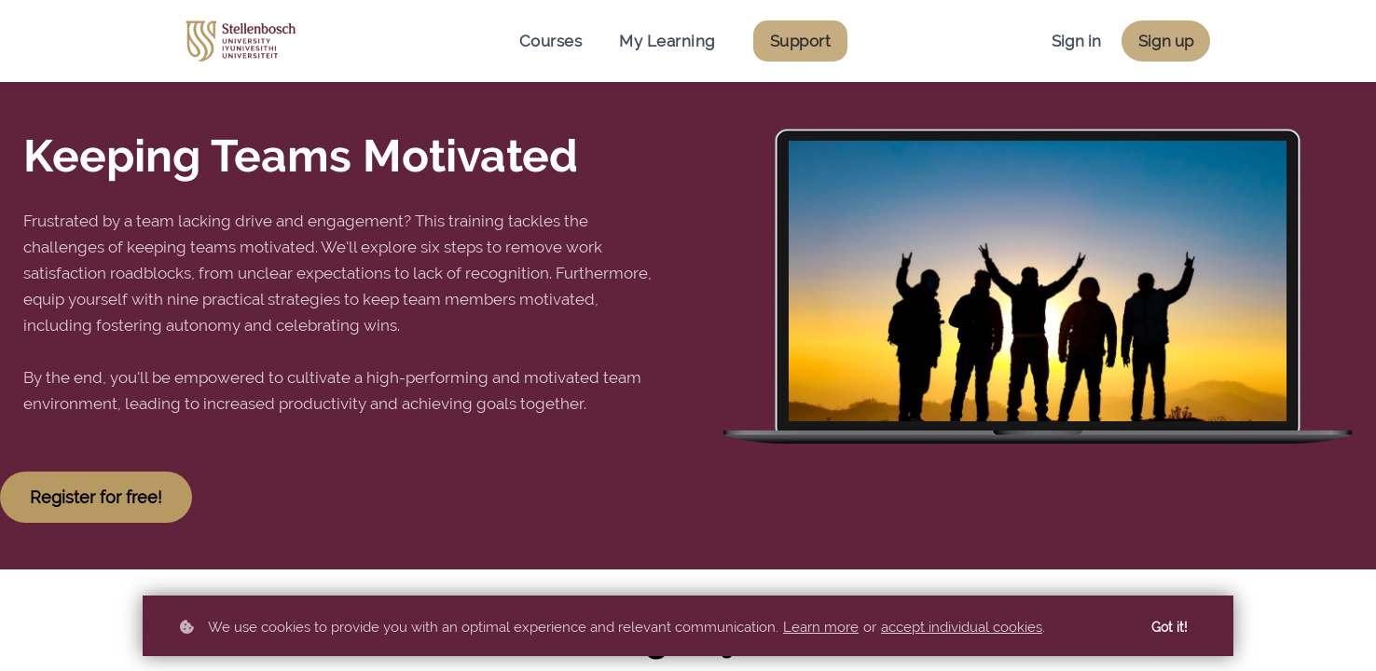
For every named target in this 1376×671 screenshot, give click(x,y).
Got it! (1169, 627)
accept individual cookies (961, 627)
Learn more (821, 627)
